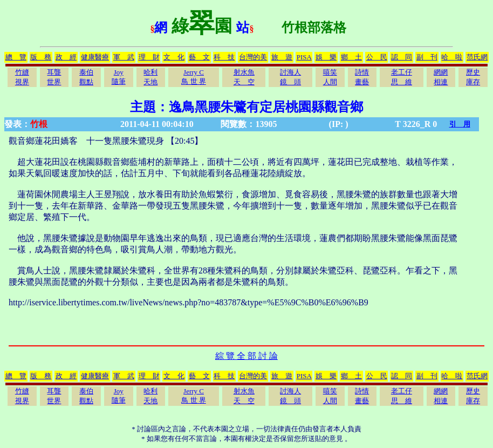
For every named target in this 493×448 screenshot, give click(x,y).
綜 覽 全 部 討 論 (246, 355)
